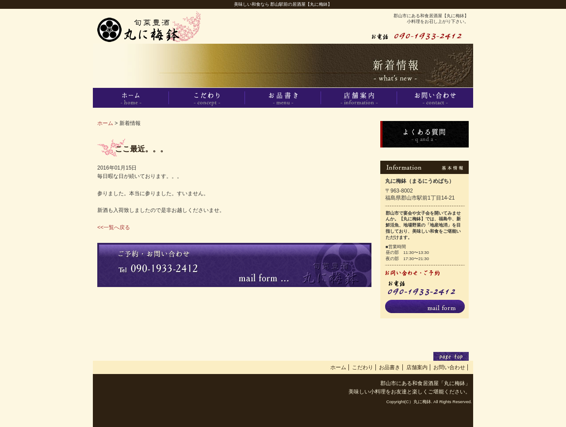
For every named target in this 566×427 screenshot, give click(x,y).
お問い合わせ (449, 367)
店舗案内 (417, 367)
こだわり (362, 367)
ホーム (105, 123)
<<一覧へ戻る (113, 227)
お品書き (389, 367)
